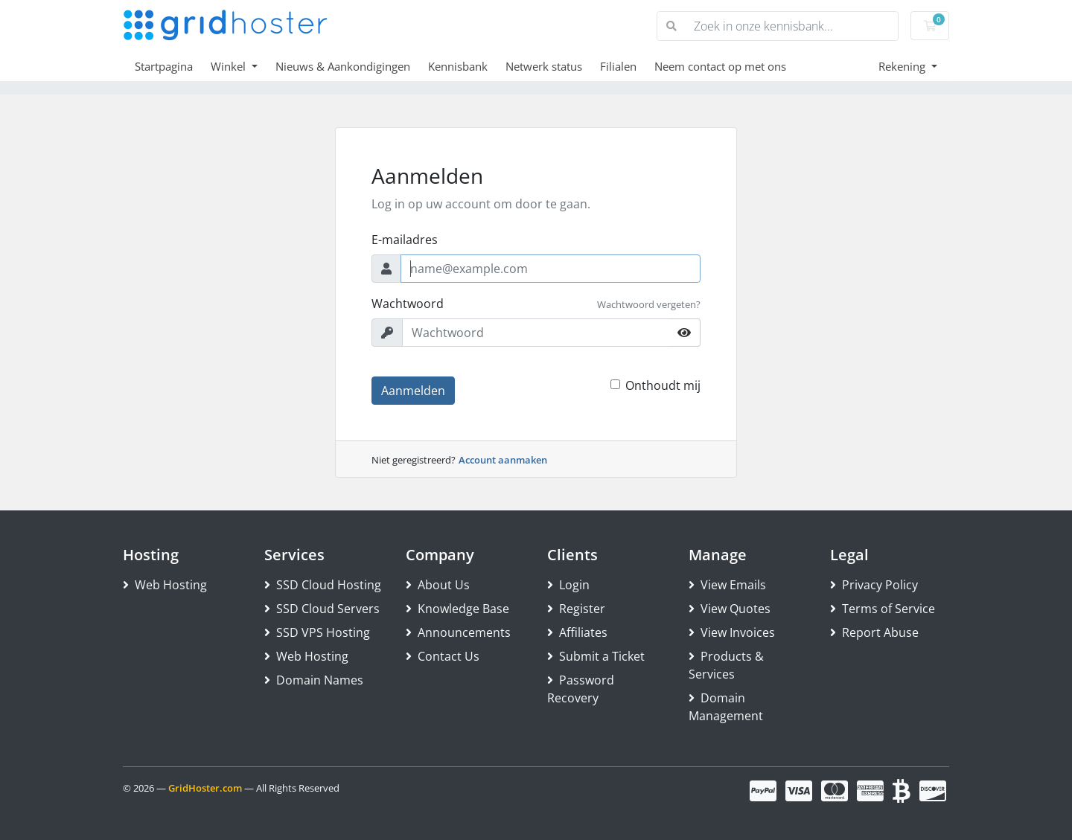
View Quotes (729, 608)
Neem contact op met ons (720, 66)
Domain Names (313, 680)
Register (576, 608)
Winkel (230, 66)
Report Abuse (874, 632)
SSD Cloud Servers (322, 608)
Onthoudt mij (663, 385)
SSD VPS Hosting (317, 632)
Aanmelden (413, 390)
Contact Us (442, 656)
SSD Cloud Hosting (322, 585)
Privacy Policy (874, 585)
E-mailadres (404, 239)
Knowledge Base (457, 608)
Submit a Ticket (596, 656)
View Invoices (732, 632)
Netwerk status (543, 66)
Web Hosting (165, 585)
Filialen (618, 66)
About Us (438, 585)
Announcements (458, 632)
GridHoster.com (205, 788)
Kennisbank (458, 66)
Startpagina (164, 66)
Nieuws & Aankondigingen (342, 66)
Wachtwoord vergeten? (649, 304)
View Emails (727, 585)
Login (568, 585)
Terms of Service (882, 608)
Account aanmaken (503, 460)
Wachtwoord (407, 303)
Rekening (903, 66)
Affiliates (577, 632)
